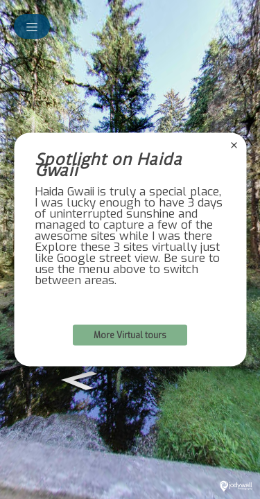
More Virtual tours (130, 335)
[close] (234, 145)
